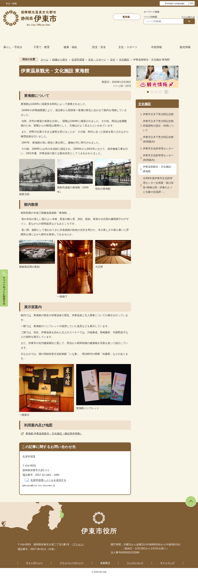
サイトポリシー (34, 562)
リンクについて (135, 562)
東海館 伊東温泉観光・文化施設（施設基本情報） (54, 433)
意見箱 (126, 16)
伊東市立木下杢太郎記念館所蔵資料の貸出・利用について (158, 126)
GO (191, 3)
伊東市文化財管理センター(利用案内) (158, 157)
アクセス (78, 544)
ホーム (44, 59)
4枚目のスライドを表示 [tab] (160, 92)
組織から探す (60, 59)
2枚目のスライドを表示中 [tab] (152, 92)
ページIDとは (188, 17)
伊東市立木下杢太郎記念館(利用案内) (158, 139)
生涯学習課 (78, 59)
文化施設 (124, 59)
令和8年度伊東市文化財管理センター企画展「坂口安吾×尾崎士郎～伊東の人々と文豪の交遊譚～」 (158, 185)
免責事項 (105, 562)
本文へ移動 (11, 3)
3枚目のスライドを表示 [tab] (156, 92)
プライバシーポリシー (72, 562)
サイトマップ (167, 562)
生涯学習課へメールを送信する (48, 480)
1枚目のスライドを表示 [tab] (148, 92)
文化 (112, 59)
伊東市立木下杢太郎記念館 (158, 114)
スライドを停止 (166, 92)
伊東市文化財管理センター (158, 148)
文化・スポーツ (97, 59)
